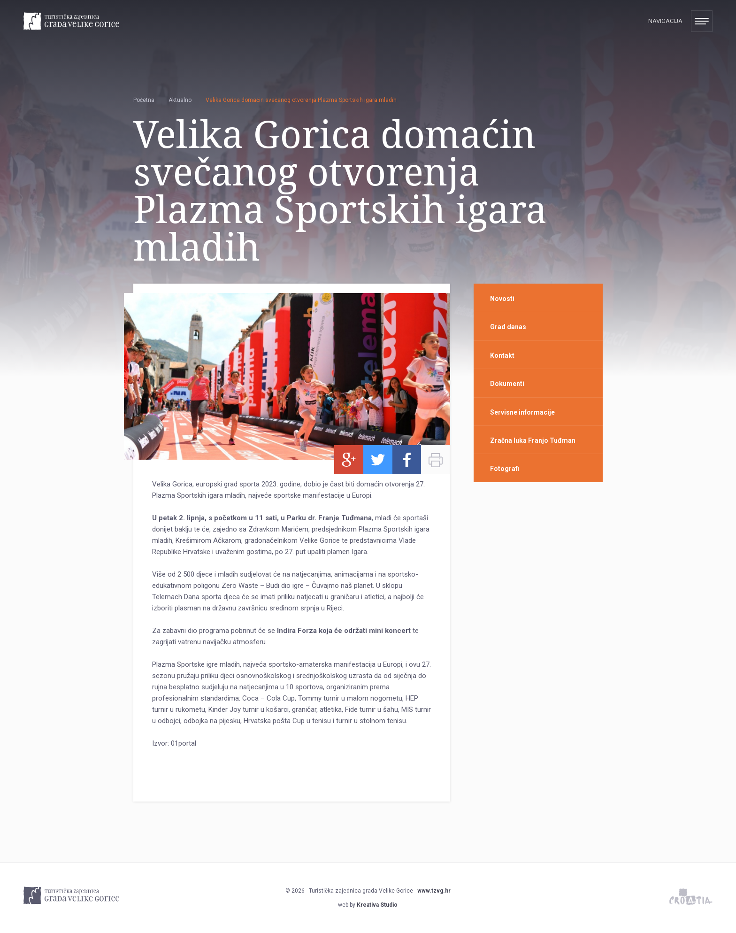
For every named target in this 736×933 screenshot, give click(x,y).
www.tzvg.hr (434, 890)
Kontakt (502, 355)
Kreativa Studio (377, 905)
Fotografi (504, 468)
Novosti (502, 298)
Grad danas (508, 327)
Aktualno (180, 100)
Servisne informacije (522, 412)
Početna (143, 100)
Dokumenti (507, 383)
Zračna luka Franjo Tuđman (532, 440)
